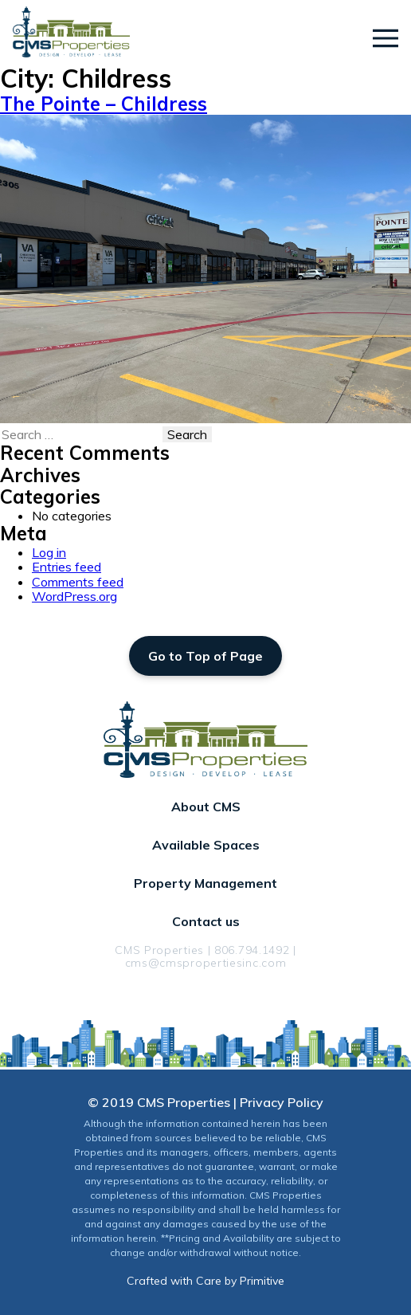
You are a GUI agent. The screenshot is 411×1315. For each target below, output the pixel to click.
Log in (49, 552)
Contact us (206, 921)
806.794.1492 (251, 950)
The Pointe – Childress (103, 104)
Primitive (262, 1281)
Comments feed (77, 582)
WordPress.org (74, 596)
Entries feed (66, 567)
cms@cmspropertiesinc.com (206, 963)
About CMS (206, 807)
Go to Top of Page (205, 656)
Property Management (205, 883)
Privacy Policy (281, 1102)
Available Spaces (206, 845)
